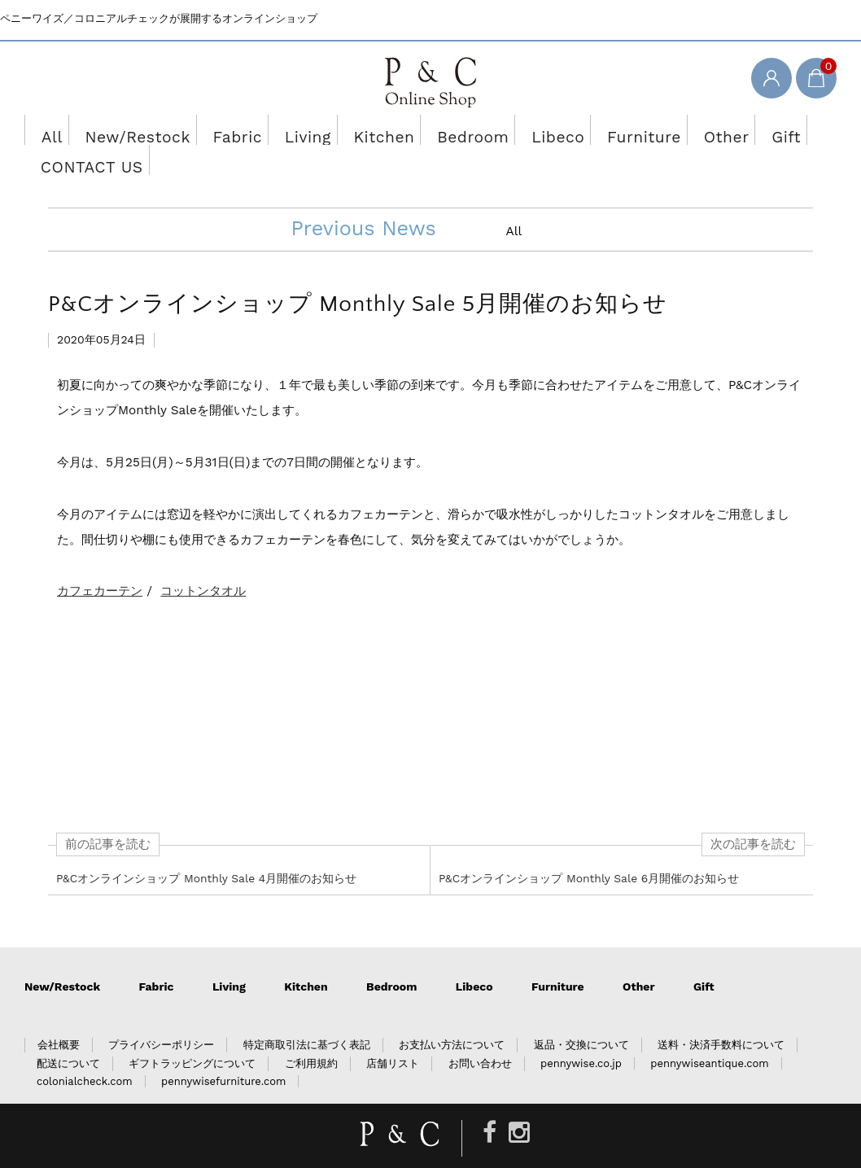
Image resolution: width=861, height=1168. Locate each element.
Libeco (498, 129)
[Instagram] (519, 1102)
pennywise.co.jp (581, 1033)
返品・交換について (581, 1014)
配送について (68, 1033)
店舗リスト (392, 1033)
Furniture (574, 129)
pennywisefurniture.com (223, 1051)
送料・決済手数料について (721, 1014)
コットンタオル (203, 560)
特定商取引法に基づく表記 (306, 1014)
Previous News (363, 198)
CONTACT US (782, 129)
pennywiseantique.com (709, 1033)
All (48, 129)
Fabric (210, 129)
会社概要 (58, 1014)
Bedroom (422, 129)
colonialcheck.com (85, 1051)
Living (275, 129)
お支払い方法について (452, 1014)
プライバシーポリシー (161, 1014)
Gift (705, 129)
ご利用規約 (311, 1033)
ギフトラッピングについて (192, 1033)
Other (648, 129)
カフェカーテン (99, 560)
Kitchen (345, 129)
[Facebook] (489, 1102)
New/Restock (124, 129)
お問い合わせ (480, 1033)
